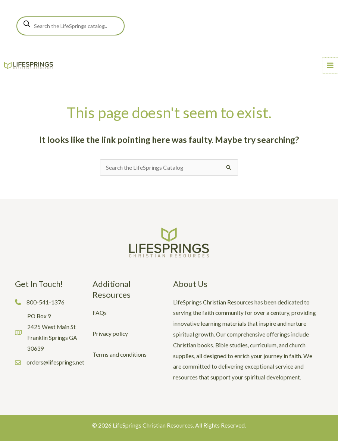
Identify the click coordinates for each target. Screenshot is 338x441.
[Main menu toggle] (330, 66)
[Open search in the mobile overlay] (70, 26)
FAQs (100, 312)
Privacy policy (110, 333)
